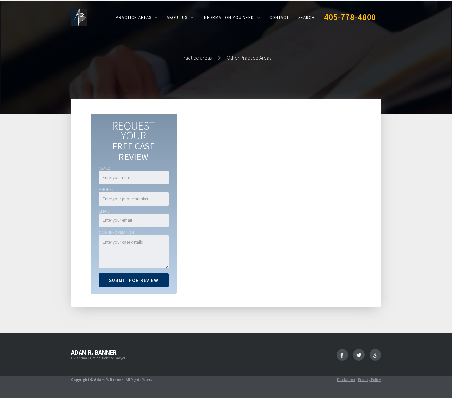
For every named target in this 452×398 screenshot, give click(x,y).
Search (306, 17)
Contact (279, 17)
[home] (79, 17)
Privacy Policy (369, 379)
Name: (104, 168)
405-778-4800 (350, 16)
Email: (104, 211)
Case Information (116, 232)
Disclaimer (346, 379)
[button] (137, 17)
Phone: (106, 189)
